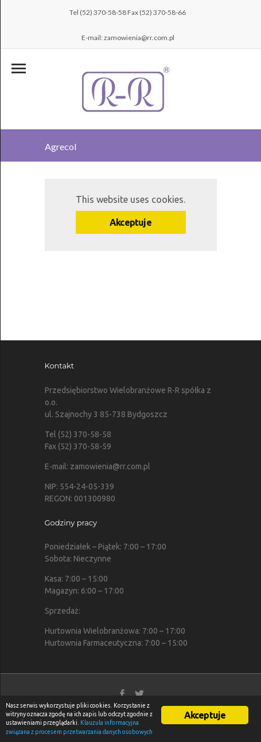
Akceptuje (130, 222)
